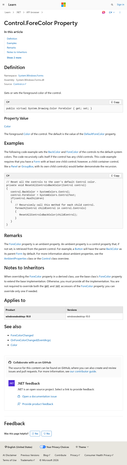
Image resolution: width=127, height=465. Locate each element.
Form (37, 161)
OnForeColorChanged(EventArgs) (31, 340)
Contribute (60, 455)
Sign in (120, 4)
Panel (14, 166)
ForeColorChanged (22, 335)
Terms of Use (9, 460)
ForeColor (72, 152)
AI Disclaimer (10, 455)
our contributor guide (83, 371)
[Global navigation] (3, 5)
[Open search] (112, 5)
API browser (32, 12)
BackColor (54, 152)
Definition (12, 38)
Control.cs (18, 84)
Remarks (11, 47)
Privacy (74, 455)
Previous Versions (30, 455)
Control (46, 258)
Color (7, 126)
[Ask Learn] (103, 12)
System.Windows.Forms (30, 75)
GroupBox (27, 166)
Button (79, 249)
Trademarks (27, 460)
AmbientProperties (15, 258)
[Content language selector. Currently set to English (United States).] (18, 447)
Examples (12, 43)
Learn (8, 12)
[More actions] (120, 12)
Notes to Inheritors (17, 52)
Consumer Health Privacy (97, 455)
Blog (45, 455)
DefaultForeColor (94, 134)
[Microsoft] (63, 4)
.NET (18, 12)
